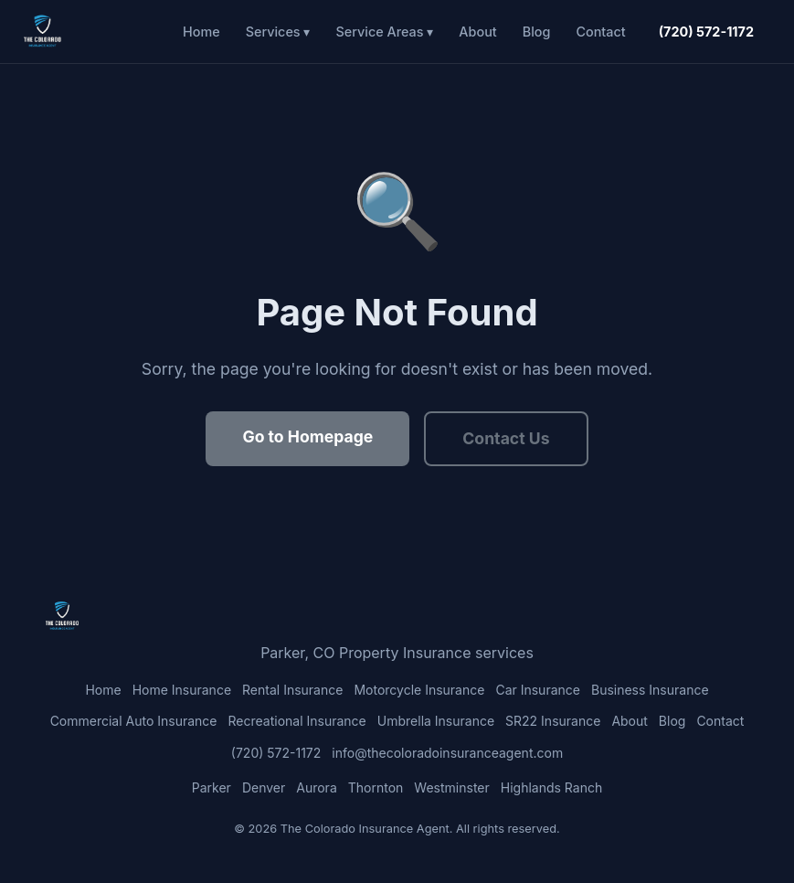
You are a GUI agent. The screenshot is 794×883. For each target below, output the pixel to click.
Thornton (376, 787)
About (477, 31)
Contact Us (505, 438)
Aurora (316, 787)
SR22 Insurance (552, 721)
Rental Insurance (292, 689)
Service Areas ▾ (384, 31)
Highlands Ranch (551, 787)
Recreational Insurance (297, 721)
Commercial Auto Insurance (133, 721)
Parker (211, 787)
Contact (600, 31)
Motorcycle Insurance (419, 689)
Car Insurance (537, 689)
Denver (263, 787)
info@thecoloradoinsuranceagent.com (447, 753)
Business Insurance (650, 689)
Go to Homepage (307, 436)
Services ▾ (278, 31)
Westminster (451, 787)
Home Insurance (181, 689)
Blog (537, 31)
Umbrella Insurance (435, 721)
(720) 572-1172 (706, 31)
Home (201, 31)
